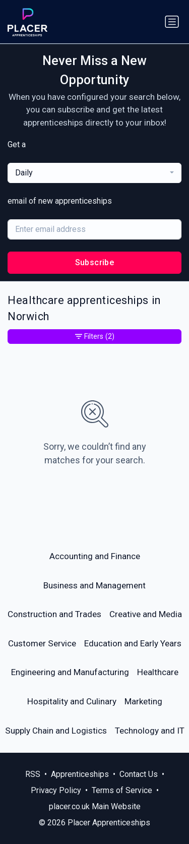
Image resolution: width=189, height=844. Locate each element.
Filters (94, 336)
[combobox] (94, 173)
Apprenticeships (80, 774)
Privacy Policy (56, 790)
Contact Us (138, 774)
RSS (32, 774)
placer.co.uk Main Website (95, 806)
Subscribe (94, 262)
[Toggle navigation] (171, 21)
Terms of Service (122, 790)
